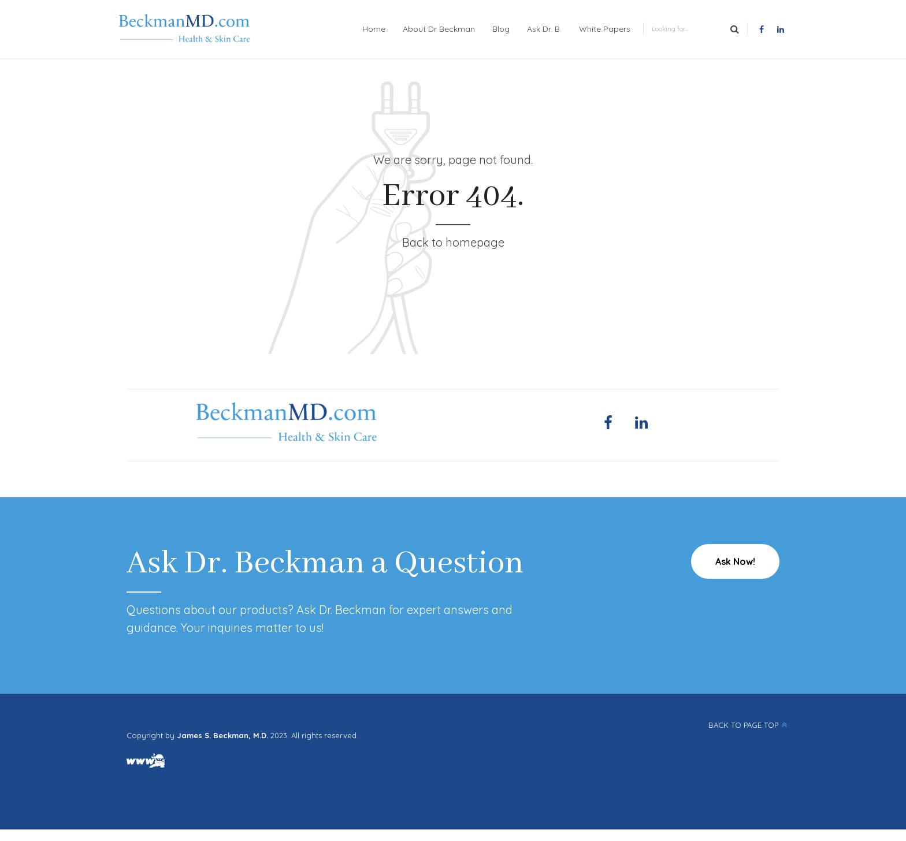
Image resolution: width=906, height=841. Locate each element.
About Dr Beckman (439, 29)
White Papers (604, 29)
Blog (501, 29)
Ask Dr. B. (544, 29)
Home (373, 29)
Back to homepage (453, 242)
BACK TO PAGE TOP (743, 725)
